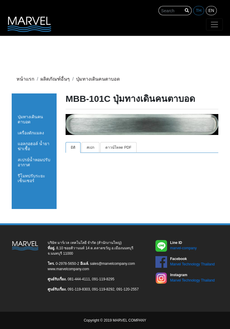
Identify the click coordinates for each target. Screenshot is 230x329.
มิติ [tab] (73, 147)
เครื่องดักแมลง (31, 132)
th (199, 10)
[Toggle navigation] (214, 24)
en (211, 10)
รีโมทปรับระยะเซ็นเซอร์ (31, 178)
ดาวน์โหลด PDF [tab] (118, 147)
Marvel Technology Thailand (192, 264)
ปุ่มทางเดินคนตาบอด (30, 119)
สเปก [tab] (90, 147)
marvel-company (183, 248)
